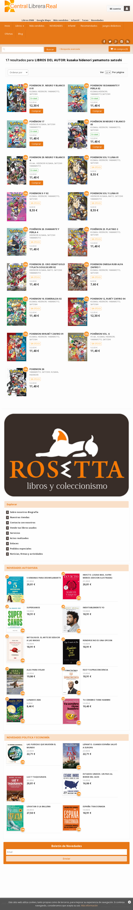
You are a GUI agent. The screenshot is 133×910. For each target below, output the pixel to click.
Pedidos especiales (20, 548)
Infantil (75, 20)
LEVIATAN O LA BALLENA (39, 806)
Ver (102, 72)
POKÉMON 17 (36, 121)
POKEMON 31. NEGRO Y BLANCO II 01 (47, 87)
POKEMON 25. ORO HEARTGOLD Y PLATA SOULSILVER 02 (47, 266)
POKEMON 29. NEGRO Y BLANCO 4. (47, 159)
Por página (118, 72)
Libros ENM (28, 20)
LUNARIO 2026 (34, 700)
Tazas (85, 20)
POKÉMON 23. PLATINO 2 (104, 229)
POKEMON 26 (36, 369)
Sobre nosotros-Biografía (24, 512)
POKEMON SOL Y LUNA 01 (104, 157)
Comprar (36, 111)
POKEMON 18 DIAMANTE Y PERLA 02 (104, 87)
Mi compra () (119, 49)
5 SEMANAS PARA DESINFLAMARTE (44, 577)
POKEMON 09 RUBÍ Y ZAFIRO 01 (46, 333)
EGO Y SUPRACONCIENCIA (95, 669)
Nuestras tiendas (19, 517)
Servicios (15, 533)
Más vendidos (60, 20)
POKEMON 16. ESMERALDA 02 (45, 298)
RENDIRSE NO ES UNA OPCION (97, 640)
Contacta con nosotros (22, 522)
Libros (19, 25)
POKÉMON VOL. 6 (99, 333)
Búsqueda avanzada (69, 49)
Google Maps (44, 20)
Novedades (97, 20)
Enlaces (14, 543)
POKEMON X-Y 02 (38, 193)
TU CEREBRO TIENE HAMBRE (96, 700)
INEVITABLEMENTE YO (93, 607)
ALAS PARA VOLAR (36, 669)
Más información (89, 905)
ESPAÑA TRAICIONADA (94, 806)
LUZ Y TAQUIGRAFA (36, 777)
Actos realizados (19, 538)
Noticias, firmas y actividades (26, 553)
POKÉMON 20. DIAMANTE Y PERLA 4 (44, 231)
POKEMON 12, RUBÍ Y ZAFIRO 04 (107, 298)
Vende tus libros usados (23, 527)
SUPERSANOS (33, 607)
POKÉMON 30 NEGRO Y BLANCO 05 (107, 123)
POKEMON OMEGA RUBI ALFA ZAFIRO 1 (106, 266)
